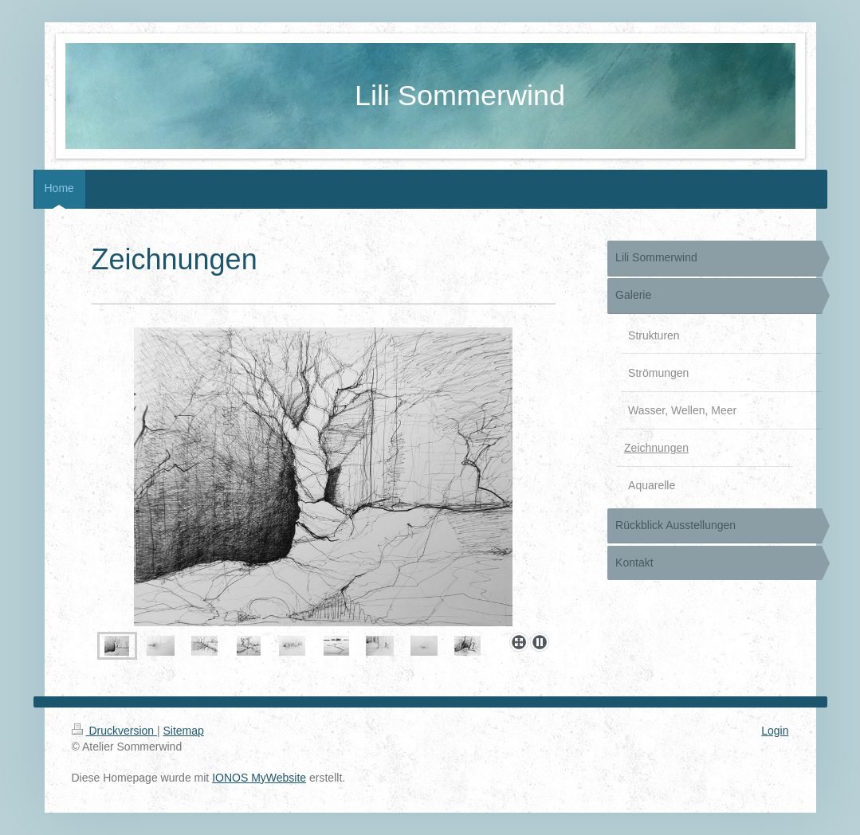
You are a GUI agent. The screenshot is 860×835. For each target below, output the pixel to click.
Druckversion (114, 730)
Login (774, 730)
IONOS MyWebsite (259, 777)
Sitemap (183, 730)
